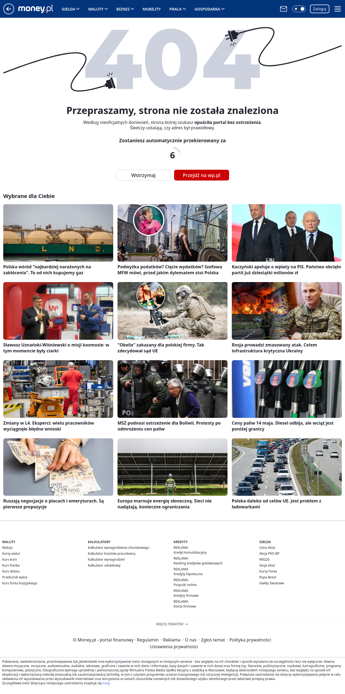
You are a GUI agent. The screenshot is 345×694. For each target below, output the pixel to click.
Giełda (68, 9)
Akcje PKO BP (269, 553)
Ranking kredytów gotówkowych (198, 563)
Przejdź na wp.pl (201, 175)
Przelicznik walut (14, 577)
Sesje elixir (267, 565)
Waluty (96, 9)
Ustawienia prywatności (173, 647)
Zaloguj (319, 8)
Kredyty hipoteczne (188, 574)
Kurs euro (9, 559)
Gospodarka (207, 9)
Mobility (152, 9)
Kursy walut (11, 553)
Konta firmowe (185, 606)
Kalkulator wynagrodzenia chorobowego (118, 547)
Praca (176, 9)
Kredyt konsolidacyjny (190, 552)
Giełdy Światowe (271, 583)
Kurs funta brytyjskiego (19, 583)
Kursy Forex (268, 571)
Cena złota (267, 547)
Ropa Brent (267, 577)
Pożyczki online (185, 584)
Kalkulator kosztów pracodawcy (112, 553)
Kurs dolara (11, 571)
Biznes (123, 9)
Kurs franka (11, 565)
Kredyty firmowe (186, 595)
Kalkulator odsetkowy (104, 565)
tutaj (105, 683)
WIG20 (264, 559)
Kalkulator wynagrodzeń (106, 559)
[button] (299, 9)
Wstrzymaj (143, 175)
